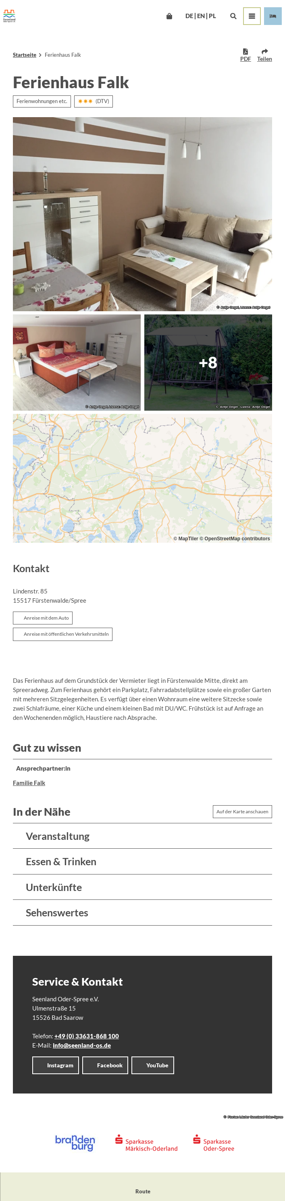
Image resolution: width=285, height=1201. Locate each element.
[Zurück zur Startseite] (9, 16)
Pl (212, 16)
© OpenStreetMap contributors (235, 539)
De (189, 16)
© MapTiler (185, 539)
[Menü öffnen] (252, 16)
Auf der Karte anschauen (242, 811)
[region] (142, 478)
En (201, 16)
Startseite (24, 55)
